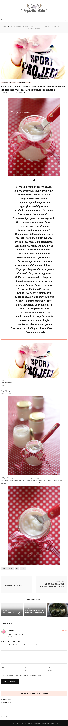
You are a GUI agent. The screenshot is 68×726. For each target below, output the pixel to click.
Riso (17, 568)
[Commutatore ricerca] (65, 20)
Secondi (52, 613)
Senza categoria (24, 82)
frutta (30, 609)
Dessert (13, 82)
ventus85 (11, 630)
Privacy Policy (7, 703)
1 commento (29, 93)
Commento (3, 649)
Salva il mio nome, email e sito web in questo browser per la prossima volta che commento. (22, 675)
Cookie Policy (7, 699)
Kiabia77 (5, 93)
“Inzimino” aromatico (54, 615)
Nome (2, 667)
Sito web (48, 667)
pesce (49, 613)
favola (4, 568)
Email (25, 667)
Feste (7, 610)
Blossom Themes (40, 723)
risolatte (23, 568)
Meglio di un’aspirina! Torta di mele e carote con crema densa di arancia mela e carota (34, 612)
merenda (11, 568)
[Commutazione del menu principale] (2, 19)
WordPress (55, 723)
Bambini (5, 82)
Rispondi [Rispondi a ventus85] (64, 630)
